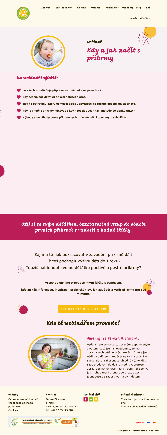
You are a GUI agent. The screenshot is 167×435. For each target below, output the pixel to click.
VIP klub (81, 8)
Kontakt (133, 18)
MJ (157, 431)
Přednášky (127, 8)
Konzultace (112, 8)
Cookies (13, 410)
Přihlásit (145, 18)
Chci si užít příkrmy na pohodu (84, 309)
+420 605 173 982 (62, 410)
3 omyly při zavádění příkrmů (139, 406)
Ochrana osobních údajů (23, 399)
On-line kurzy (64, 8)
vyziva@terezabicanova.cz (62, 406)
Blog (138, 8)
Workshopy (94, 8)
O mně (147, 8)
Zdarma (45, 8)
